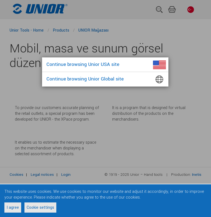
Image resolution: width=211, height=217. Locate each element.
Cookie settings (40, 207)
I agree (13, 207)
